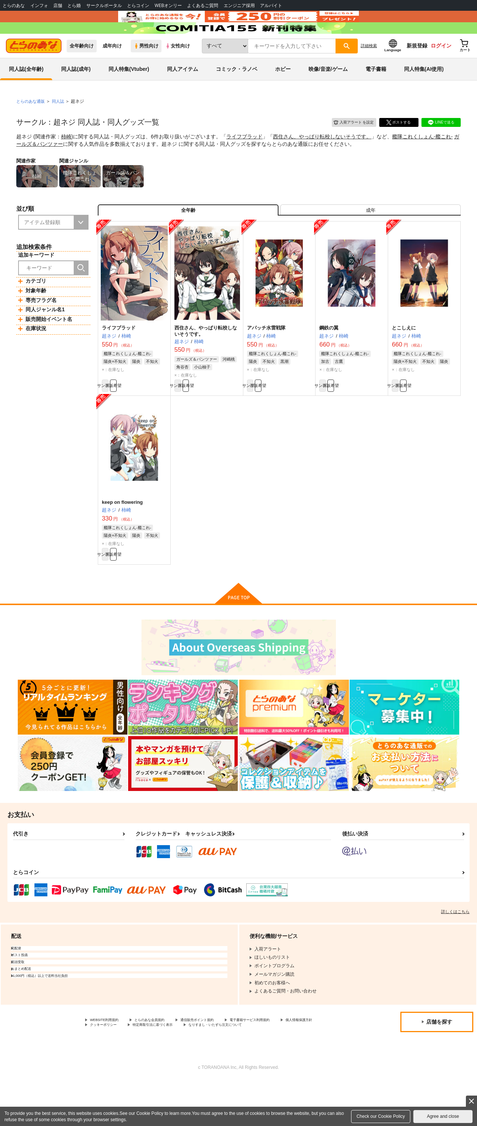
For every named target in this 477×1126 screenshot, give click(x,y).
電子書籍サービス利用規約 (286, 1057)
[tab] (370, 235)
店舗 (57, 5)
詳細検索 (369, 67)
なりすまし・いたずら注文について (125, 1069)
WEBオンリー (168, 5)
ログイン (441, 67)
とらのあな (14, 5)
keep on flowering (122, 534)
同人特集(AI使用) (424, 90)
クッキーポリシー (159, 1063)
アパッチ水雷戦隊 (266, 356)
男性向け (146, 67)
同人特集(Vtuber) (129, 90)
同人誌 (61, 122)
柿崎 (66, 158)
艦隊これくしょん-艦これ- (422, 158)
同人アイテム (182, 90)
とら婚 (74, 5)
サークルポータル (104, 5)
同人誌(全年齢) (26, 90)
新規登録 (417, 67)
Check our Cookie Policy (381, 1116)
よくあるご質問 (202, 5)
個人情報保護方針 (108, 1063)
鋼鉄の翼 (328, 356)
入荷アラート (348, 142)
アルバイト (271, 5)
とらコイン (138, 5)
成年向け (112, 67)
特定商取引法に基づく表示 (219, 1063)
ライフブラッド (244, 158)
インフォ (39, 5)
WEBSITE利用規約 (109, 1057)
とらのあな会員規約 (164, 1057)
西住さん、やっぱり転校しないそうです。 (322, 158)
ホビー (283, 90)
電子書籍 (376, 90)
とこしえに (404, 356)
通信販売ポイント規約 (222, 1057)
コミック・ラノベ (236, 90)
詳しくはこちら (455, 948)
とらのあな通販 (31, 122)
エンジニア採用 (239, 5)
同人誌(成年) (75, 90)
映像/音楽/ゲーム (328, 90)
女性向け (177, 67)
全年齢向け (82, 67)
